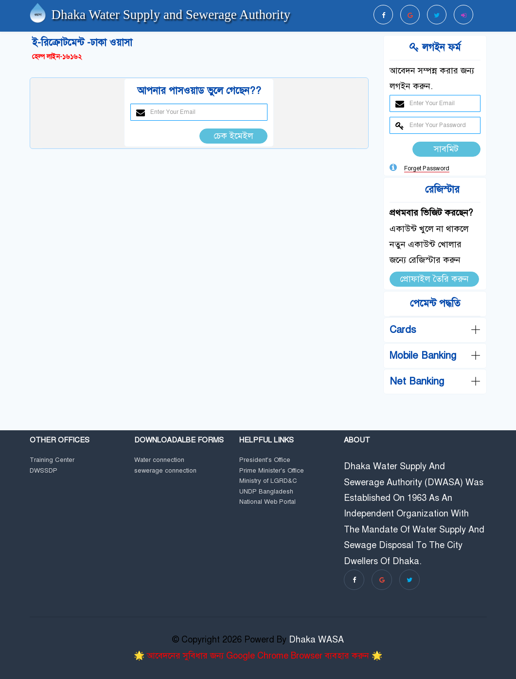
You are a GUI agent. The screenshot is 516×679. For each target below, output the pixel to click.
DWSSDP (43, 471)
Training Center (52, 460)
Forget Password (426, 168)
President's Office (264, 460)
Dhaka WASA (316, 639)
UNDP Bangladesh (266, 492)
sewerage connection (165, 471)
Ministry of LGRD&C (268, 481)
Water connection (159, 460)
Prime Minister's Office (271, 471)
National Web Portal (267, 502)
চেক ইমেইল (233, 135)
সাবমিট (446, 149)
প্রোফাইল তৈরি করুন (434, 279)
